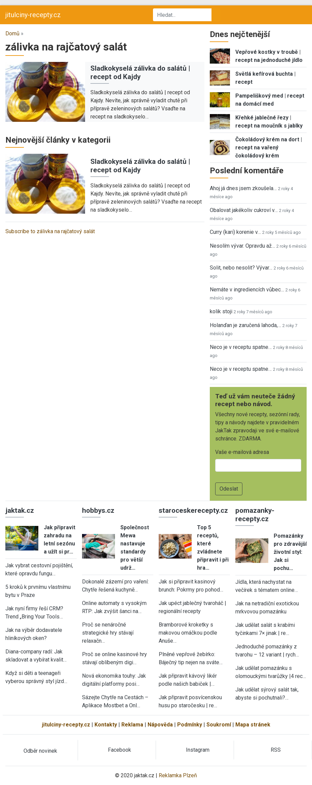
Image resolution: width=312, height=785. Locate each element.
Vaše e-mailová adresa (242, 452)
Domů (12, 33)
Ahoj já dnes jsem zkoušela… (243, 188)
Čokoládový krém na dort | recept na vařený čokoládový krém (268, 147)
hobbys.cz (98, 510)
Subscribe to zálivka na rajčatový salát (50, 231)
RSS (276, 750)
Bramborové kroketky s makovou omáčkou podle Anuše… (188, 632)
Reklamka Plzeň (178, 775)
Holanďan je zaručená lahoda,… (245, 325)
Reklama (132, 724)
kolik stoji (221, 311)
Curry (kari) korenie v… (235, 232)
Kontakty (105, 724)
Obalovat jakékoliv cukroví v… (244, 210)
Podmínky (189, 724)
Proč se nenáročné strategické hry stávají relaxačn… (107, 632)
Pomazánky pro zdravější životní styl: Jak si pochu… (290, 552)
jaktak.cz (19, 510)
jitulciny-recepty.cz (33, 15)
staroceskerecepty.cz (193, 510)
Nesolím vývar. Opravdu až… (242, 246)
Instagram (197, 750)
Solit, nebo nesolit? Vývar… (241, 267)
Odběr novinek (40, 751)
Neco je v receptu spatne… (241, 347)
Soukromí (218, 724)
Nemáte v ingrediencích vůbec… (247, 289)
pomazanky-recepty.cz (254, 514)
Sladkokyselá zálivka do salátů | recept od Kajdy (140, 72)
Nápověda (160, 724)
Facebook (119, 750)
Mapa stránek (252, 724)
